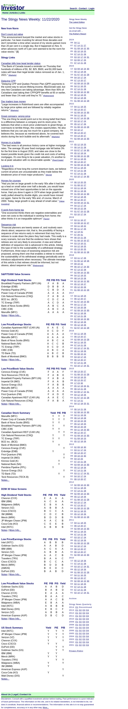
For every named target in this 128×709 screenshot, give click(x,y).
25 (85, 51)
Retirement (48, 96)
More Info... (15, 315)
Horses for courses (11, 180)
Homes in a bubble (11, 142)
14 (78, 45)
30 (88, 48)
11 (78, 42)
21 (81, 45)
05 (75, 51)
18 (81, 107)
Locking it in (7, 166)
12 (78, 72)
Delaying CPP (8, 81)
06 (75, 109)
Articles (14, 13)
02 (75, 83)
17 (81, 57)
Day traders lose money (13, 101)
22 (85, 48)
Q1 (76, 607)
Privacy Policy (76, 651)
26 (85, 72)
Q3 (84, 610)
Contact (83, 8)
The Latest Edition (77, 22)
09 (78, 48)
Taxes (46, 219)
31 (88, 57)
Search (73, 8)
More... (46, 707)
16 (81, 48)
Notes (4, 315)
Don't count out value (12, 34)
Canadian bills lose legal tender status (21, 63)
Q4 (87, 610)
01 (75, 48)
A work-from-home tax (12, 210)
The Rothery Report (77, 34)
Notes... (5, 480)
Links (22, 13)
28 (85, 54)
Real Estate (58, 160)
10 (78, 51)
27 (85, 45)
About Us (6, 694)
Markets (12, 75)
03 (75, 57)
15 (81, 74)
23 (85, 83)
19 (81, 51)
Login (91, 8)
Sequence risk (8, 224)
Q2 (80, 610)
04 (75, 42)
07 (75, 45)
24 (85, 57)
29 (88, 74)
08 (78, 101)
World (48, 175)
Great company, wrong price (15, 116)
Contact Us (25, 694)
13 (78, 80)
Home (5, 13)
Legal (15, 694)
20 (81, 80)
